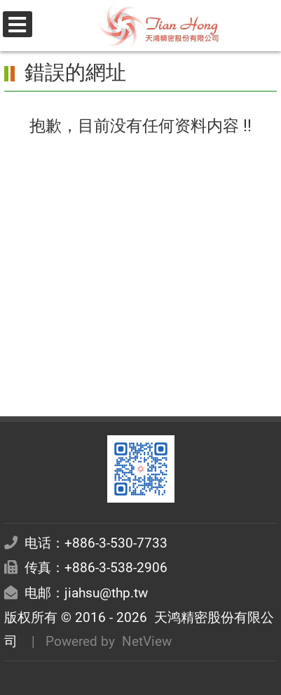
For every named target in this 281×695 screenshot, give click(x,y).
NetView (147, 641)
